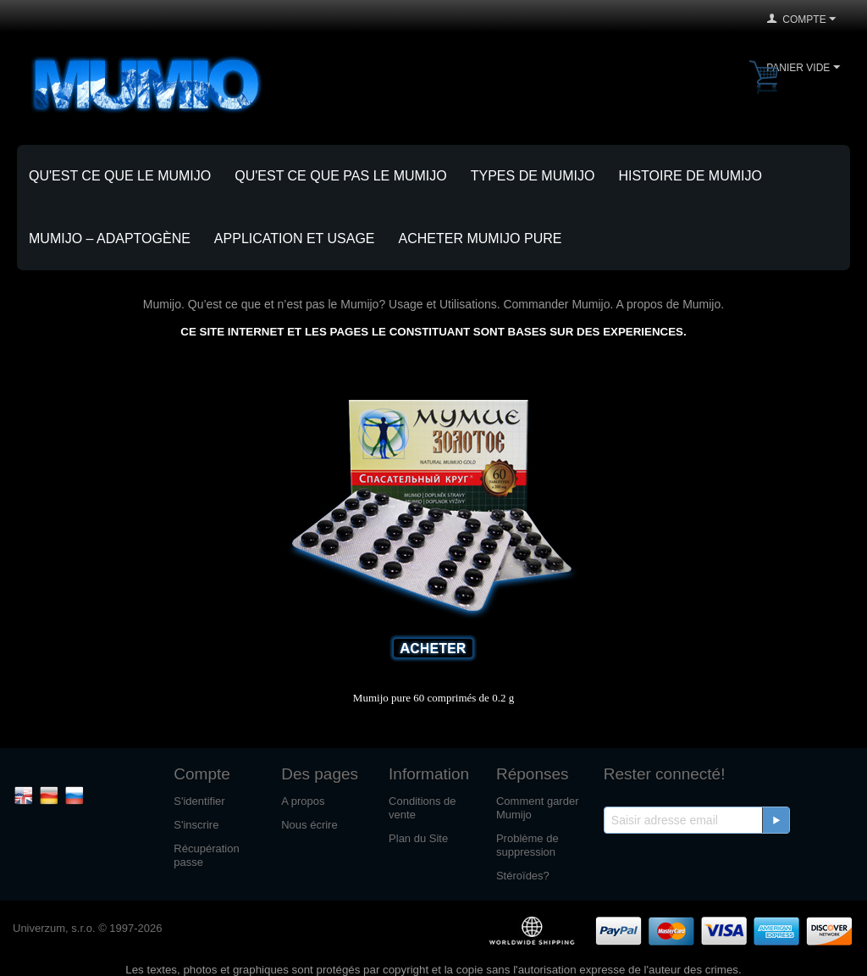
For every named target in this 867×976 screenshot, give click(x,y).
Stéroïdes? (522, 875)
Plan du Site (418, 838)
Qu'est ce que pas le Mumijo (341, 176)
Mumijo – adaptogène (110, 238)
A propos (302, 801)
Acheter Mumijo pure (480, 238)
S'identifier (199, 801)
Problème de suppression (527, 845)
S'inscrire (196, 824)
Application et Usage (294, 238)
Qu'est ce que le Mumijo (120, 176)
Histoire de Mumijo (690, 176)
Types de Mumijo (533, 176)
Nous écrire (309, 824)
